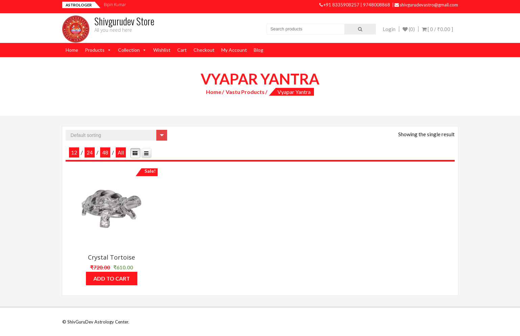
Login (389, 29)
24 (90, 152)
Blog (258, 50)
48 (105, 152)
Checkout (204, 50)
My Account (234, 50)
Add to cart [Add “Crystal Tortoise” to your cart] (111, 278)
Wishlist (162, 50)
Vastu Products (245, 92)
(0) (409, 29)
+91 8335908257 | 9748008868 (355, 4)
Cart (182, 50)
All (121, 152)
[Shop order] (116, 135)
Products (95, 50)
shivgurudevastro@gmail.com (426, 4)
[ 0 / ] (437, 29)
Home (72, 50)
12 (74, 152)
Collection (129, 50)
